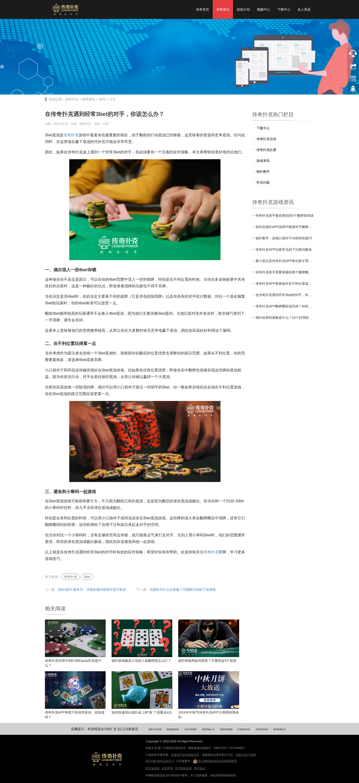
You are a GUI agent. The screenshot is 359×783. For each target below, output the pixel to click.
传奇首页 (202, 9)
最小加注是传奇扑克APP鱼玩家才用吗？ (284, 261)
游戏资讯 (263, 161)
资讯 (102, 99)
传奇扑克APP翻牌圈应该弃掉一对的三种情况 (284, 306)
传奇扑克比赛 (266, 150)
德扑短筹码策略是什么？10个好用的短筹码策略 (284, 317)
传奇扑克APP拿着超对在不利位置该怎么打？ (284, 283)
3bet (87, 577)
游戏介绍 (243, 9)
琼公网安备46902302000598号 (215, 761)
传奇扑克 (71, 99)
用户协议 (199, 768)
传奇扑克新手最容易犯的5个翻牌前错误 (284, 215)
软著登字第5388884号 (185, 755)
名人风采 (304, 9)
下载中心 (283, 9)
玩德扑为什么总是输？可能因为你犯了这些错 (183, 589)
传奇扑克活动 (266, 139)
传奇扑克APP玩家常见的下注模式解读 (283, 249)
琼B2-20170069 (246, 755)
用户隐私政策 (183, 768)
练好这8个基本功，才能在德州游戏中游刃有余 (92, 589)
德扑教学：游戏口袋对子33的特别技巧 (283, 238)
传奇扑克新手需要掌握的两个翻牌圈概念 (284, 272)
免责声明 (167, 768)
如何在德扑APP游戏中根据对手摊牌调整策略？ (284, 227)
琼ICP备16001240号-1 (160, 761)
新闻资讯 (222, 9)
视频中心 (263, 9)
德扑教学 (263, 171)
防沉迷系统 (153, 768)
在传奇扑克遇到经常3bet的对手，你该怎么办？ (284, 295)
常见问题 (263, 182)
